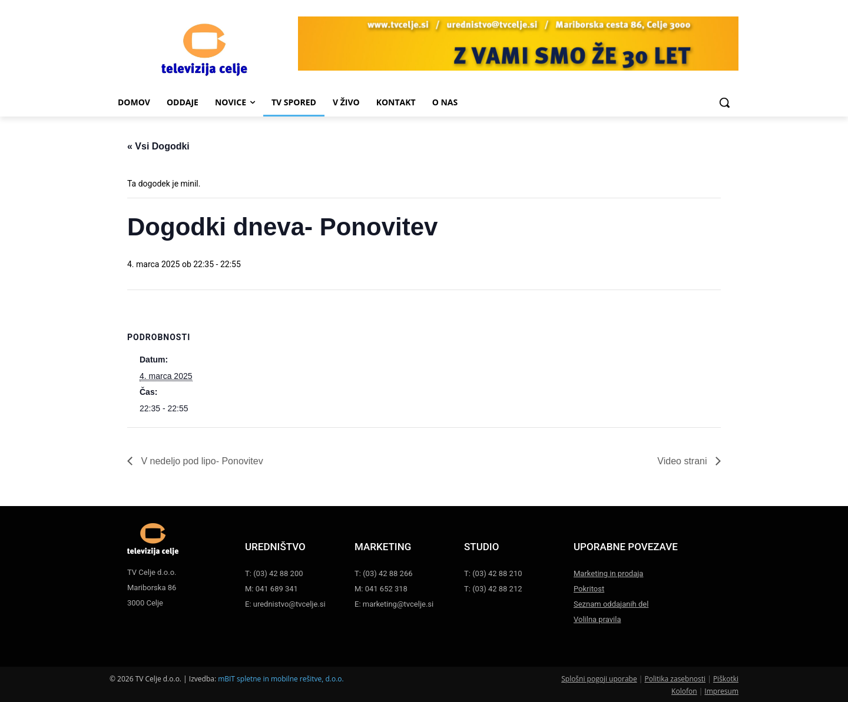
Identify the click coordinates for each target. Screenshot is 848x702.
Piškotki (725, 679)
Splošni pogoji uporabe (599, 679)
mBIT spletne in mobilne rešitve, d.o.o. (281, 679)
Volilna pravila (597, 619)
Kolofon (684, 691)
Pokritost (589, 588)
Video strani (683, 461)
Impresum (721, 691)
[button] (724, 102)
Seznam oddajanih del (611, 604)
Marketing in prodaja (608, 573)
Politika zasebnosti (674, 679)
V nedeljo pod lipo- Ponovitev (200, 461)
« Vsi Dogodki (158, 146)
